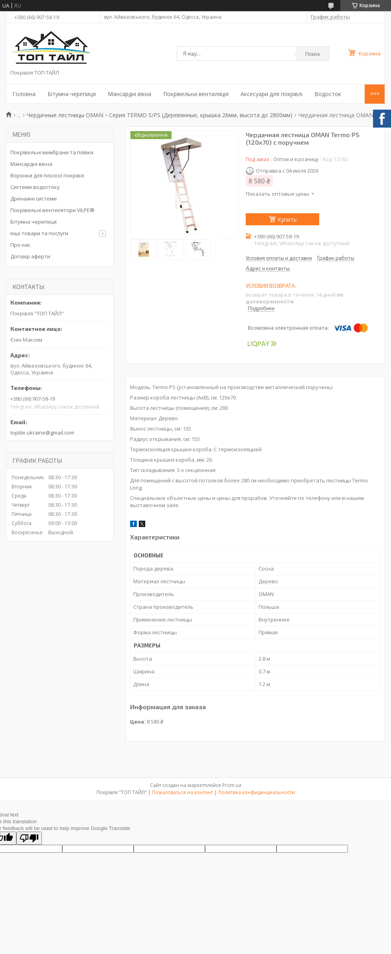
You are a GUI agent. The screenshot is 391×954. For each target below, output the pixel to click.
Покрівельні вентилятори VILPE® (52, 210)
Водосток (327, 94)
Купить (287, 219)
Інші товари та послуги (39, 233)
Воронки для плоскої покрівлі (47, 175)
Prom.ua (231, 785)
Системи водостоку (35, 187)
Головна (24, 94)
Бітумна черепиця (71, 94)
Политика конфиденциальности (256, 792)
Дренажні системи (33, 198)
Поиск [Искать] (312, 53)
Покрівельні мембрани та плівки (51, 152)
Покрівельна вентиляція (196, 94)
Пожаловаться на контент (182, 792)
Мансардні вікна (129, 94)
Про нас (20, 244)
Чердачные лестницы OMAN (65, 115)
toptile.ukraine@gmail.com (42, 432)
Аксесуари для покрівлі (271, 94)
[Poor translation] (29, 838)
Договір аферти (30, 256)
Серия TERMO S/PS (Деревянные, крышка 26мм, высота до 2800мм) (200, 115)
